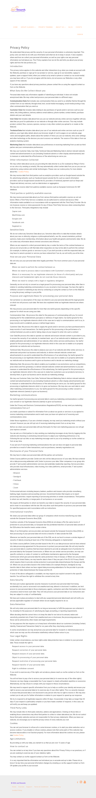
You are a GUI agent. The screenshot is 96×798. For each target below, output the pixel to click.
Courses (21, 787)
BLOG (71, 27)
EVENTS (79, 27)
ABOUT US (60, 27)
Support (29, 787)
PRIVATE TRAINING (46, 27)
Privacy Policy (55, 787)
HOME (15, 27)
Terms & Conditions (41, 787)
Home (14, 787)
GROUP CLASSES (28, 27)
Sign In (80, 34)
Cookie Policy (23, 172)
